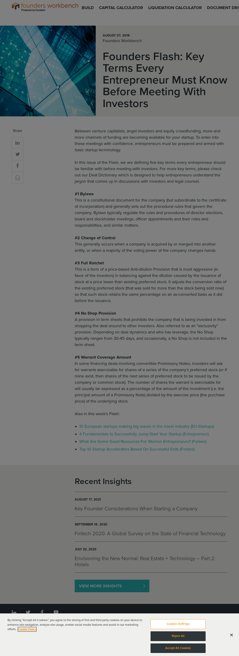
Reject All (178, 637)
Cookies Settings (178, 625)
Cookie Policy (27, 630)
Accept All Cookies (178, 649)
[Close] (231, 636)
